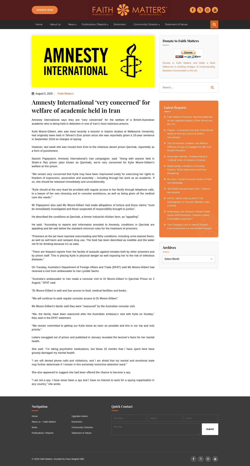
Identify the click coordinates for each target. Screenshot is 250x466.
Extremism (77, 421)
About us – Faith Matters (44, 421)
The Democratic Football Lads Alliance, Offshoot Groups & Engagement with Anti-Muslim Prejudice (189, 147)
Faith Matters (65, 93)
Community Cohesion (82, 427)
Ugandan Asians (80, 416)
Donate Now (45, 9)
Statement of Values (82, 433)
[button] (71, 24)
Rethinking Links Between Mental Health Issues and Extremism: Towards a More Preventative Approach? (188, 215)
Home (35, 416)
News (34, 427)
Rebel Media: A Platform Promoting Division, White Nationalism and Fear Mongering (186, 170)
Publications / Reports (42, 433)
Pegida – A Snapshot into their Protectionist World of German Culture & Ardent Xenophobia (190, 134)
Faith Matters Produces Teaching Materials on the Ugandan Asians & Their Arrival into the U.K (190, 120)
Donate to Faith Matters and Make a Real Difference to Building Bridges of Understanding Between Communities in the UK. (189, 66)
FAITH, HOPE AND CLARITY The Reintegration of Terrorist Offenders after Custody (188, 202)
